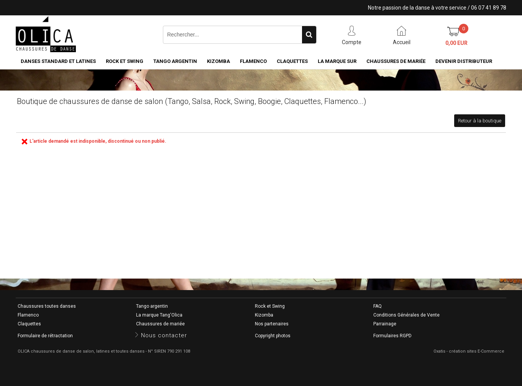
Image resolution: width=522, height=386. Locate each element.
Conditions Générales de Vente (406, 315)
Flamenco (253, 61)
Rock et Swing (124, 61)
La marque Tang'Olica (159, 315)
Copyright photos (273, 335)
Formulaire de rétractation (45, 335)
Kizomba (218, 61)
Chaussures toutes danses (47, 306)
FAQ (377, 306)
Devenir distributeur (463, 61)
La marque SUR (337, 61)
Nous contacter (164, 335)
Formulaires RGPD (392, 335)
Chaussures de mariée (395, 61)
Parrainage (384, 324)
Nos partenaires (272, 324)
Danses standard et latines (58, 61)
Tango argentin (175, 61)
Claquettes (292, 61)
